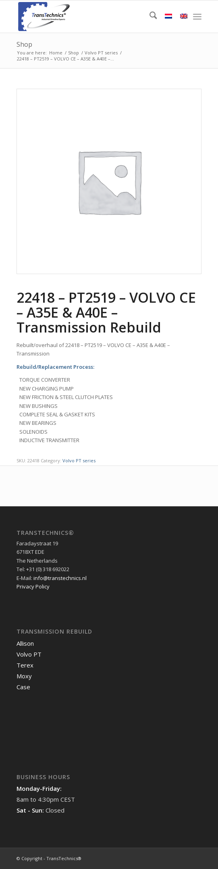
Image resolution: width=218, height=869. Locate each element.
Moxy (24, 676)
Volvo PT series (79, 460)
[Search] (149, 16)
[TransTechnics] (91, 16)
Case (23, 687)
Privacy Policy (33, 586)
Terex (25, 665)
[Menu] (197, 16)
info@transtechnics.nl (60, 578)
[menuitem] (149, 16)
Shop (24, 44)
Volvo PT (29, 654)
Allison (25, 643)
